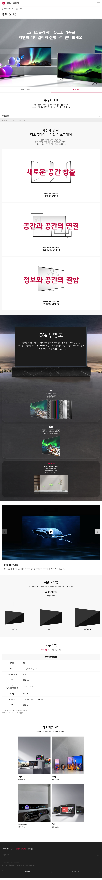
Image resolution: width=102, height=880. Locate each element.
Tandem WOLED (25, 89)
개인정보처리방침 (20, 849)
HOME (3, 9)
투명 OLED (76, 89)
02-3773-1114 (13, 863)
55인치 (51, 650)
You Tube (26, 871)
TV (13, 9)
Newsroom (75, 871)
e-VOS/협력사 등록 (7, 849)
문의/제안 (30, 849)
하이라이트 (5, 120)
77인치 (44, 650)
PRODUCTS (7, 9)
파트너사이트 (7, 855)
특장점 (13, 120)
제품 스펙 (22, 120)
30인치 (58, 650)
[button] (97, 531)
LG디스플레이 (10, 3)
